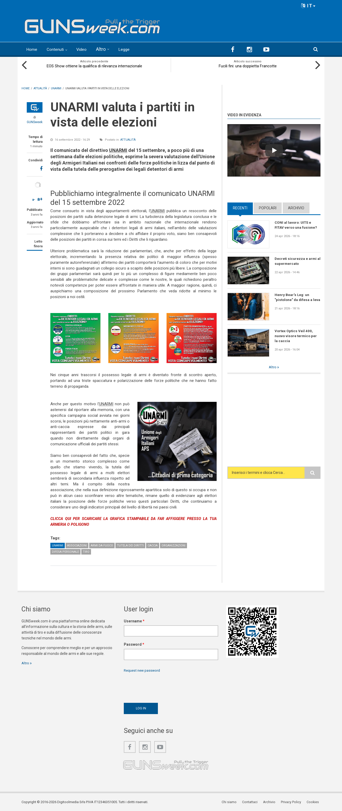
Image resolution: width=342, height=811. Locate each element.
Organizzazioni (173, 544)
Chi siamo (233, 801)
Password (134, 644)
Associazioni (77, 544)
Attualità (128, 139)
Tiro (86, 551)
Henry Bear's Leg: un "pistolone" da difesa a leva (294, 299)
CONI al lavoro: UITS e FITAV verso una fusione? (296, 224)
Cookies (314, 801)
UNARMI (57, 544)
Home (32, 49)
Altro (108, 49)
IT (308, 5)
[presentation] (164, 686)
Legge (131, 49)
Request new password (143, 670)
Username (134, 620)
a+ (39, 198)
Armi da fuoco (102, 544)
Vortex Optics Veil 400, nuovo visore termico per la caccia (296, 335)
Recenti (240, 207)
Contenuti (59, 49)
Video (87, 49)
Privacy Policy (293, 801)
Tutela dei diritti (130, 544)
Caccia (153, 544)
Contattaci (253, 801)
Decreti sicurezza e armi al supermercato (296, 261)
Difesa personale (65, 551)
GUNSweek (34, 121)
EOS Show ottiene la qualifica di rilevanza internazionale (94, 65)
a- (33, 199)
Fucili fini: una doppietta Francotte (248, 65)
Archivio (296, 207)
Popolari (267, 207)
